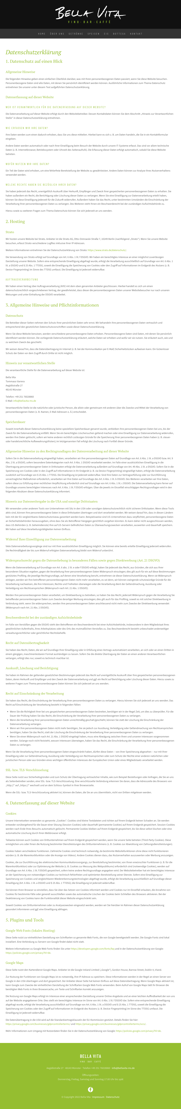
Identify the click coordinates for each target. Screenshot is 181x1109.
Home (42, 33)
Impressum (98, 1097)
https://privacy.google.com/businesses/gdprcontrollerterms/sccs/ (111, 1024)
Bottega (119, 33)
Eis (106, 33)
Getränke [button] (76, 33)
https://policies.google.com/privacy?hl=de (28, 953)
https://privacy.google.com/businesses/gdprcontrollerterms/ (38, 1024)
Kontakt (136, 33)
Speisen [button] (94, 33)
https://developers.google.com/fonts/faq (92, 949)
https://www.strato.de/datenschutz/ (107, 250)
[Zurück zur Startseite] (90, 14)
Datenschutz (112, 1097)
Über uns (57, 33)
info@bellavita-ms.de (24, 401)
